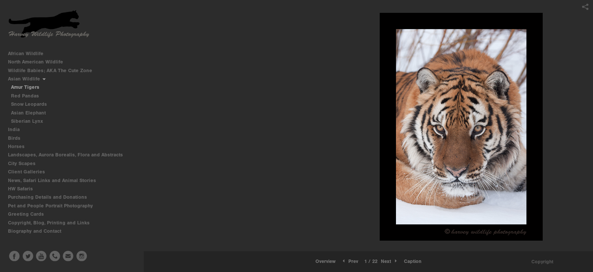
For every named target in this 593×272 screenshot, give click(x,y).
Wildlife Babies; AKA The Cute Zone (50, 70)
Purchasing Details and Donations (50, 197)
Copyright (542, 261)
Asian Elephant (28, 113)
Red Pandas (25, 96)
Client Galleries (26, 172)
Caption (412, 261)
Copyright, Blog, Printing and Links (52, 223)
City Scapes (25, 163)
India (17, 129)
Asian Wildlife (27, 79)
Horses (19, 146)
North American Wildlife (39, 62)
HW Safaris (23, 189)
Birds (17, 138)
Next (389, 261)
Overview (325, 261)
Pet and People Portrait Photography (50, 206)
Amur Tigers (25, 87)
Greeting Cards (29, 214)
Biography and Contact (34, 231)
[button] (325, 261)
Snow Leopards (29, 104)
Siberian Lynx (27, 121)
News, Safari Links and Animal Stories (55, 180)
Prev (349, 261)
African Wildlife (29, 53)
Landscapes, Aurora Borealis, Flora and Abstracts (68, 155)
